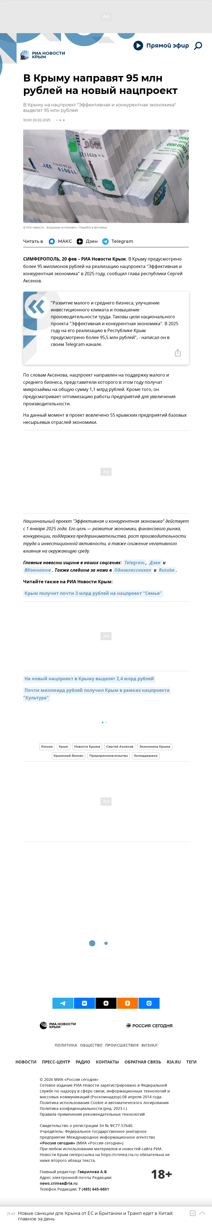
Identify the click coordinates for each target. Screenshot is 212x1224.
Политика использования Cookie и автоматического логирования (104, 1103)
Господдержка (146, 756)
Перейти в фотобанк (93, 227)
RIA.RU (174, 1063)
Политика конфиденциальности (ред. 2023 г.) (83, 1109)
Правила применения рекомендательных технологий (92, 1115)
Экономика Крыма (154, 746)
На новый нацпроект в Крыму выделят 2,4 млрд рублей (89, 679)
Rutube (166, 570)
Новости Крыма (87, 746)
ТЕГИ (191, 1063)
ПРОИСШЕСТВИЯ (122, 1045)
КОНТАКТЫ (107, 1063)
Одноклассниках (132, 570)
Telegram (134, 563)
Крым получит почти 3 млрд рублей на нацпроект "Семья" (93, 593)
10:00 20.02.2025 (37, 120)
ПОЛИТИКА (66, 1045)
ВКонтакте (38, 570)
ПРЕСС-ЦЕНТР (56, 1063)
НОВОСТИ (25, 1063)
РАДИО (83, 1063)
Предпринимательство (108, 756)
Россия (47, 746)
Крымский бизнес (68, 756)
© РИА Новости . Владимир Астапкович (50, 227)
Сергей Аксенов (119, 746)
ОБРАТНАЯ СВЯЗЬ (142, 1063)
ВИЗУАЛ (149, 1045)
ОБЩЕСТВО (91, 1045)
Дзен (155, 563)
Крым (63, 746)
